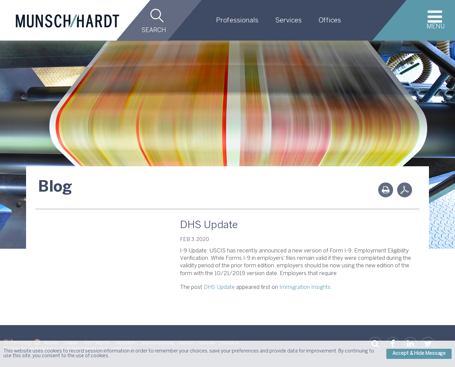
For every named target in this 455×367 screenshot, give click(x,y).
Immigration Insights (305, 287)
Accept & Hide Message (419, 353)
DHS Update (219, 287)
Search (153, 30)
